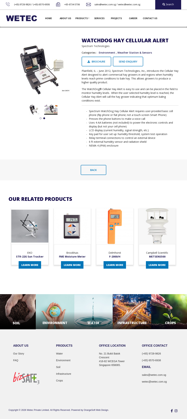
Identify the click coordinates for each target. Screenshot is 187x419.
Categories (89, 52)
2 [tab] (44, 118)
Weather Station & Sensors (134, 52)
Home (48, 18)
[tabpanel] (33, 110)
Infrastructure (63, 373)
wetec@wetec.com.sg (129, 4)
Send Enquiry (128, 61)
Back (93, 170)
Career (133, 18)
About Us (65, 18)
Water (59, 353)
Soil (58, 367)
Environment (107, 52)
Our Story (18, 353)
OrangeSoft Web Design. (96, 410)
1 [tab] (40, 118)
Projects (116, 18)
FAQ (15, 360)
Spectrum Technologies (96, 46)
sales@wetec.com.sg (105, 4)
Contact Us (150, 18)
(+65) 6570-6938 (41, 4)
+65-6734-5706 (72, 4)
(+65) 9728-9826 (22, 4)
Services (99, 18)
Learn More (29, 265)
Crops (59, 380)
